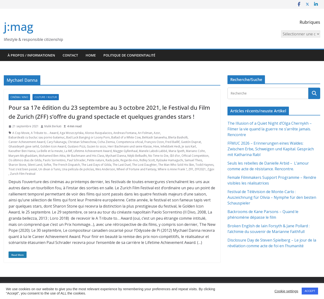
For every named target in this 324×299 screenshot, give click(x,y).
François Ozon (154, 142)
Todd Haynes (204, 165)
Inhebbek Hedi (170, 146)
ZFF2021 (200, 169)
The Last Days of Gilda (96, 165)
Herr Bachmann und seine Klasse (130, 146)
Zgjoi (210, 169)
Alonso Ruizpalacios (98, 133)
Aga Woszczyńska (71, 133)
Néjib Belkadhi (137, 156)
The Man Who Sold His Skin (176, 165)
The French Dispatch (66, 165)
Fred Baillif (172, 142)
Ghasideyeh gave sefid (24, 146)
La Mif (68, 151)
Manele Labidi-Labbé (153, 151)
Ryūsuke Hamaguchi (169, 160)
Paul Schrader (76, 160)
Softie (47, 165)
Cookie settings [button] (286, 291)
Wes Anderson (105, 169)
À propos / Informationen (31, 55)
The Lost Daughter (144, 165)
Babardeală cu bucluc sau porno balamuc (37, 137)
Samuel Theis (193, 160)
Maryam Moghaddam (23, 156)
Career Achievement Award (27, 142)
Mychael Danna (116, 156)
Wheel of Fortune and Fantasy (136, 169)
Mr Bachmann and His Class (85, 156)
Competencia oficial (129, 142)
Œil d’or (175, 156)
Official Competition (194, 156)
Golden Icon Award (53, 146)
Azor (157, 133)
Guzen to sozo (96, 146)
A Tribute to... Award (44, 133)
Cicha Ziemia (106, 142)
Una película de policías (78, 169)
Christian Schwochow (82, 142)
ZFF (190, 169)
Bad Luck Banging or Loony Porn (88, 137)
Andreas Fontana (124, 133)
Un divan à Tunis (49, 169)
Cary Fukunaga (56, 142)
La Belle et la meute (50, 151)
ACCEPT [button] (310, 291)
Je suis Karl (189, 146)
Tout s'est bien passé (23, 169)
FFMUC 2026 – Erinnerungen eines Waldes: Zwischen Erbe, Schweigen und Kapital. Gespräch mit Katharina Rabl (270, 149)
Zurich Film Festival (22, 174)
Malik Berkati (52, 126)
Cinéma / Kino (19, 97)
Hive (156, 146)
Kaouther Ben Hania (22, 151)
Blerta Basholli (178, 137)
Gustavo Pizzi (76, 146)
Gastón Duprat (191, 142)
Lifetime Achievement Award (93, 151)
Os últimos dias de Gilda (25, 160)
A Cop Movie (20, 133)
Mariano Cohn (195, 151)
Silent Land (35, 165)
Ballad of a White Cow (126, 137)
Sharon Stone (17, 165)
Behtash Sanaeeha (154, 137)
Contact (70, 55)
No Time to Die (158, 156)
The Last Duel (122, 165)
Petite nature (95, 160)
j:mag (18, 26)
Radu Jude (112, 160)
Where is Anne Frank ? (172, 169)
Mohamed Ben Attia (52, 156)
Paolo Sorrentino (54, 160)
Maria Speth (177, 151)
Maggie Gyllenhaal (125, 151)
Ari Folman (145, 133)
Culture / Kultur (45, 97)
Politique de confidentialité (129, 55)
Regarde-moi (129, 160)
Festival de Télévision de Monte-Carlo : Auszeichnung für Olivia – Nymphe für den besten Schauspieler (271, 197)
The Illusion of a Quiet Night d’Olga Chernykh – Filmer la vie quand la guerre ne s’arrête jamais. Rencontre (269, 129)
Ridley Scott (147, 160)
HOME (91, 55)
